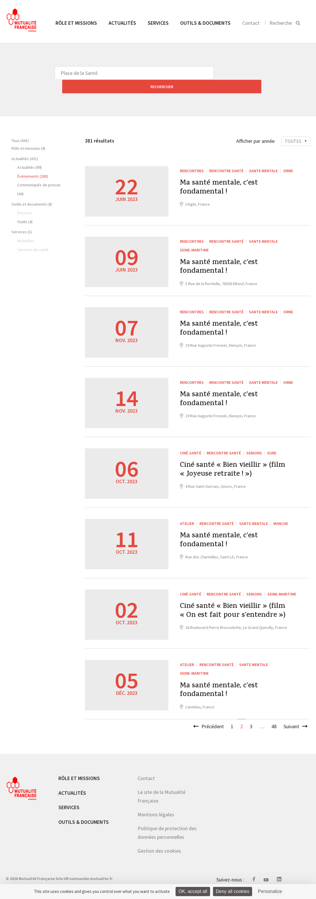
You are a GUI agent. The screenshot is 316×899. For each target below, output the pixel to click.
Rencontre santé (226, 157)
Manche (280, 514)
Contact (251, 23)
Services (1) (22, 218)
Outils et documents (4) (32, 190)
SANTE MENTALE (263, 157)
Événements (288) (32, 162)
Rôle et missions (76, 23)
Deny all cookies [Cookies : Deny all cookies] (233, 891)
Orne (288, 157)
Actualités (122, 23)
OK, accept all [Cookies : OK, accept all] (192, 891)
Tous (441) (20, 127)
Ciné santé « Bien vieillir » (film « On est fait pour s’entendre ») (232, 610)
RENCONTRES (192, 157)
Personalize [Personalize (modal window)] (270, 891)
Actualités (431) (25, 145)
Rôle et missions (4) (28, 134)
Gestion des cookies (159, 854)
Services (158, 23)
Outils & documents (205, 23)
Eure (271, 444)
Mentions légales (156, 817)
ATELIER (187, 514)
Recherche (280, 23)
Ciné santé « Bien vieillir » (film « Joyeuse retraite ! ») (233, 463)
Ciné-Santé (190, 444)
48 (274, 729)
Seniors (254, 444)
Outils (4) (25, 208)
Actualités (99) (29, 153)
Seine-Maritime (194, 236)
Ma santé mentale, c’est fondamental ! (226, 177)
